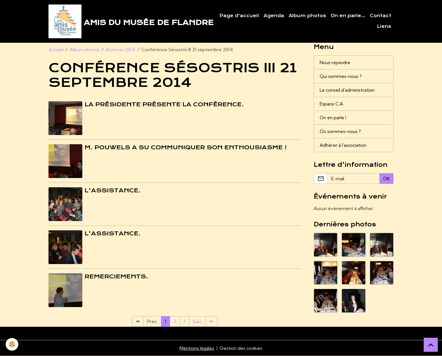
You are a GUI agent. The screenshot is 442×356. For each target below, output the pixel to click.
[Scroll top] (431, 345)
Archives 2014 (120, 49)
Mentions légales (197, 348)
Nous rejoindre (335, 62)
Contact (380, 15)
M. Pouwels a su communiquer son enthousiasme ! (186, 147)
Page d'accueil (239, 15)
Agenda (274, 15)
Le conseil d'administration (347, 90)
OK (386, 178)
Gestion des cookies (241, 348)
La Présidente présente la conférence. (164, 104)
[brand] (126, 21)
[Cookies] (12, 344)
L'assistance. (113, 190)
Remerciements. (116, 276)
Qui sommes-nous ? (341, 76)
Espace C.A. (332, 104)
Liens (384, 26)
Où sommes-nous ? (340, 131)
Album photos (307, 15)
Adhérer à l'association (343, 145)
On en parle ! (333, 117)
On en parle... (348, 15)
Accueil (55, 49)
